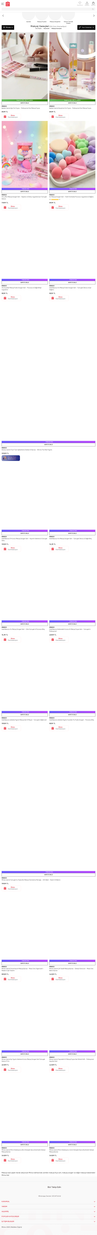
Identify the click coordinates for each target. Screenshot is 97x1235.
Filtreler (8, 27)
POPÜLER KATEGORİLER (48, 1216)
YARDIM (48, 1206)
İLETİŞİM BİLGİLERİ (48, 1221)
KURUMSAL (48, 1201)
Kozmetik (46, 28)
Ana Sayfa (38, 28)
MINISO (4, 106)
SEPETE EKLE (24, 103)
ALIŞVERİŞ (48, 1211)
